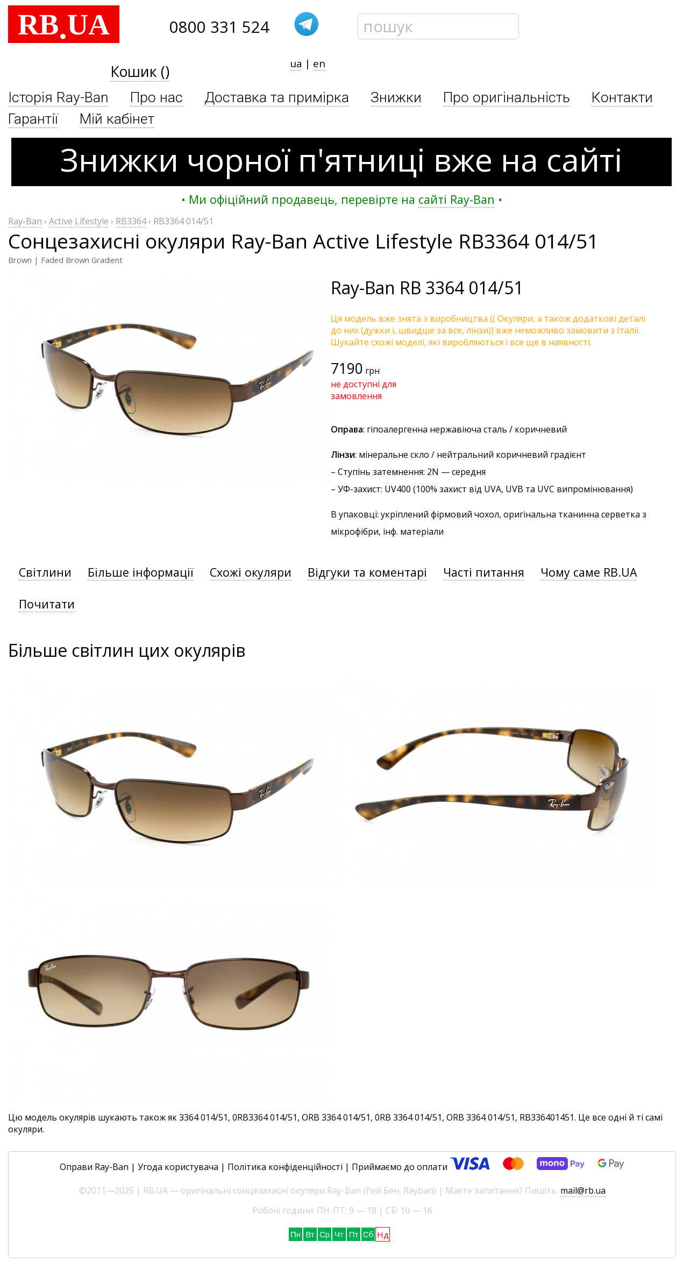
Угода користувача (178, 1167)
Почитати (47, 604)
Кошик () (139, 71)
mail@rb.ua (583, 1190)
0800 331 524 (219, 27)
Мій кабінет (117, 118)
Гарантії (33, 118)
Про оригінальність (506, 97)
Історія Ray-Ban (58, 97)
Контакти (622, 97)
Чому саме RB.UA (588, 572)
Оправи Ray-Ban (94, 1167)
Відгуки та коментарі (367, 572)
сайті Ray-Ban (456, 199)
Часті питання (483, 572)
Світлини (45, 572)
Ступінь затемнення (380, 472)
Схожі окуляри (250, 572)
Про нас (156, 97)
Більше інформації (141, 572)
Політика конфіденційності (285, 1167)
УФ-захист (359, 489)
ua (296, 63)
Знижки (396, 97)
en (319, 63)
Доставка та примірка (276, 97)
